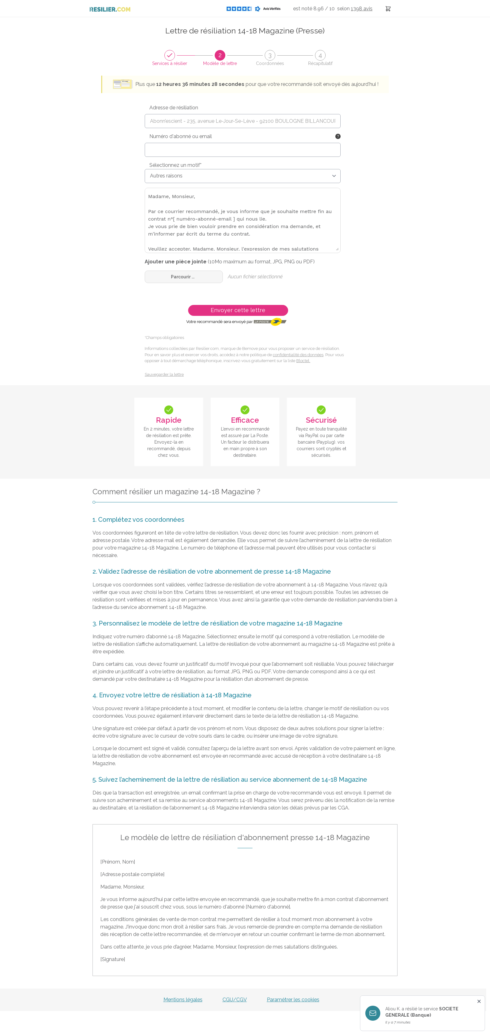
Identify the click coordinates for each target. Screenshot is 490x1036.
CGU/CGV (234, 1000)
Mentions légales (182, 1000)
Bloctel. (303, 360)
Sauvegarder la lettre (164, 374)
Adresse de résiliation (173, 108)
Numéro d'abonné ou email (180, 136)
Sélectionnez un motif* (175, 165)
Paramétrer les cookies (293, 1000)
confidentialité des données (298, 354)
